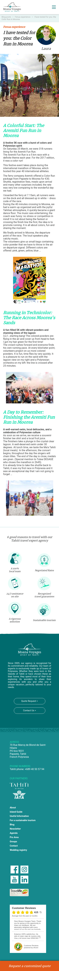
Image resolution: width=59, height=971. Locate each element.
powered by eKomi (31, 947)
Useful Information (19, 816)
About (13, 807)
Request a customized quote (30, 966)
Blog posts (7, 17)
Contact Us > (29, 710)
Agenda (14, 833)
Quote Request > (29, 701)
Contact (14, 845)
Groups (13, 841)
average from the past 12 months (24, 916)
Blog (12, 824)
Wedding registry (18, 850)
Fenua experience (23, 17)
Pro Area (14, 837)
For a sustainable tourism (23, 820)
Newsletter (15, 829)
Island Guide (16, 812)
